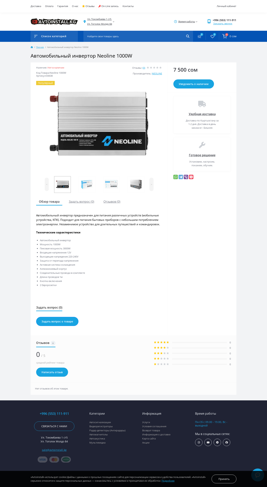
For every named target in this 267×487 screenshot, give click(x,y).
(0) (143, 67)
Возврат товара (151, 430)
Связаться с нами (54, 426)
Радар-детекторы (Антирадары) (107, 430)
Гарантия (62, 6)
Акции (145, 442)
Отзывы (88, 6)
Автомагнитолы (98, 434)
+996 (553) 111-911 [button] (224, 20)
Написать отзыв (52, 372)
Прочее (40, 47)
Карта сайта (149, 438)
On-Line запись (108, 6)
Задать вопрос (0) (81, 202)
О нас (75, 6)
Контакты (128, 6)
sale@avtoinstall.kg (54, 450)
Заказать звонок (222, 23)
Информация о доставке (156, 434)
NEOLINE (157, 73)
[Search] (187, 36)
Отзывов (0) (111, 202)
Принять (224, 479)
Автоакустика (97, 438)
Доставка (36, 6)
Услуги (146, 422)
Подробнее (167, 480)
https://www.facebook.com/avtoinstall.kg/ (226, 442)
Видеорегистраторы (101, 426)
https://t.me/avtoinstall (217, 442)
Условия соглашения (154, 426)
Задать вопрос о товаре (57, 321)
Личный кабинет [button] (226, 6)
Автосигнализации (100, 422)
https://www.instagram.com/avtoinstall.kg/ (199, 442)
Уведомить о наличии (194, 84)
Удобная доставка (202, 114)
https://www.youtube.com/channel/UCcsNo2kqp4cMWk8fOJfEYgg (208, 442)
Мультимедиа (97, 442)
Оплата (49, 6)
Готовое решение (202, 155)
